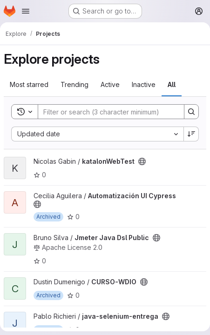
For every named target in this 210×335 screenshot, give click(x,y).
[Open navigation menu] (25, 11)
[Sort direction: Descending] (191, 134)
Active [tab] (110, 84)
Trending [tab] (74, 84)
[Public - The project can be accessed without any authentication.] (142, 161)
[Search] (106, 111)
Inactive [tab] (144, 84)
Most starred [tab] (29, 84)
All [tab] (172, 84)
